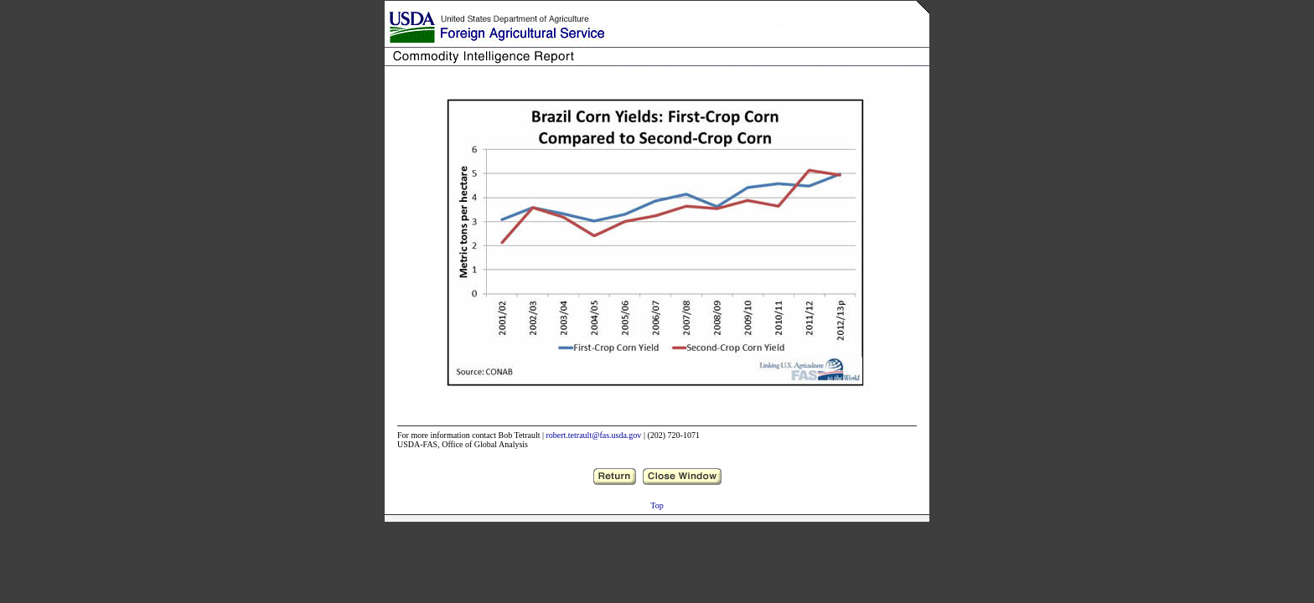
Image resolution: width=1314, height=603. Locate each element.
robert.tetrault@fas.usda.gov (593, 435)
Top (656, 505)
